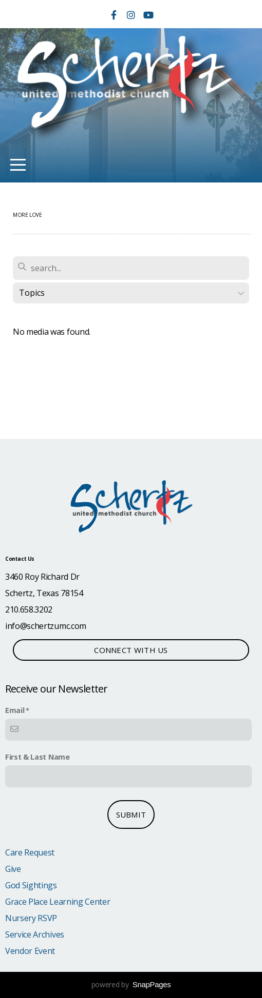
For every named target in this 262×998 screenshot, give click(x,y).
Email (14, 710)
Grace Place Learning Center (57, 901)
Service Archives (34, 934)
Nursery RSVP (31, 918)
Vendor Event (30, 950)
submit (131, 814)
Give (13, 868)
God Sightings (31, 885)
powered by (131, 984)
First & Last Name (37, 757)
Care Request (29, 852)
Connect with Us (131, 650)
